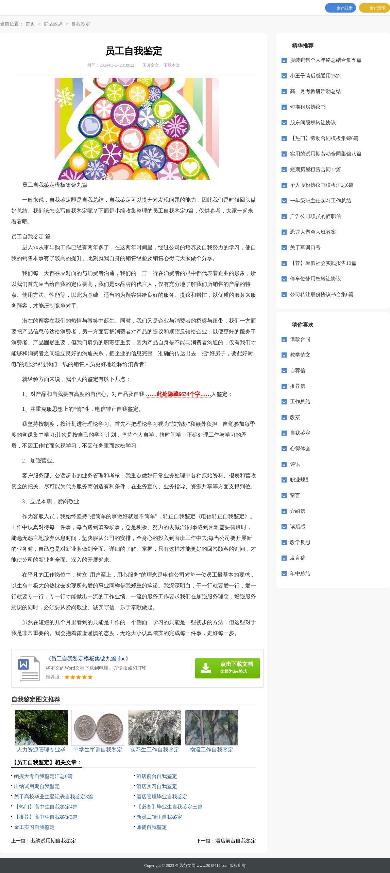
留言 (295, 495)
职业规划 (300, 480)
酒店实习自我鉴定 (156, 786)
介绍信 (297, 511)
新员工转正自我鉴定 (159, 817)
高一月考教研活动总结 (315, 91)
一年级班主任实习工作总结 (320, 200)
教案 (295, 417)
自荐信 (297, 370)
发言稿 (297, 558)
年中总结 (300, 573)
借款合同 (300, 339)
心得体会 (300, 448)
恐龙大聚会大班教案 (313, 232)
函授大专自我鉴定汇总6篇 (43, 776)
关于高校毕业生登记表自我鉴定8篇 (53, 796)
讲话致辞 (53, 23)
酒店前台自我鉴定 (156, 776)
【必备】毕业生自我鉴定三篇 (169, 807)
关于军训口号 (305, 247)
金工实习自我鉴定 (34, 827)
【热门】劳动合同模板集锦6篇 (324, 138)
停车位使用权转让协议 (315, 278)
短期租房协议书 (308, 107)
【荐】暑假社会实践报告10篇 (323, 263)
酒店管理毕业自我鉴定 (161, 796)
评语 (295, 464)
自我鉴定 (80, 23)
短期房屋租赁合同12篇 (315, 169)
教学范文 (300, 355)
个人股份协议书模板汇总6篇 (322, 185)
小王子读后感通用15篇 (315, 75)
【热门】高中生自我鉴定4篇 (46, 807)
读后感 (297, 526)
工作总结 (300, 401)
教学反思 (300, 542)
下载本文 (172, 65)
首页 (30, 23)
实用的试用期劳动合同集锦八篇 (325, 154)
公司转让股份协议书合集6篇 (322, 294)
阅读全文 (150, 65)
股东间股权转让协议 (313, 122)
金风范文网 (185, 865)
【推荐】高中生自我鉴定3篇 (46, 817)
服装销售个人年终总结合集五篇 (325, 60)
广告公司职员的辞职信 (315, 216)
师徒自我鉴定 (151, 827)
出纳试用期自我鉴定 (37, 786)
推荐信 (297, 386)
